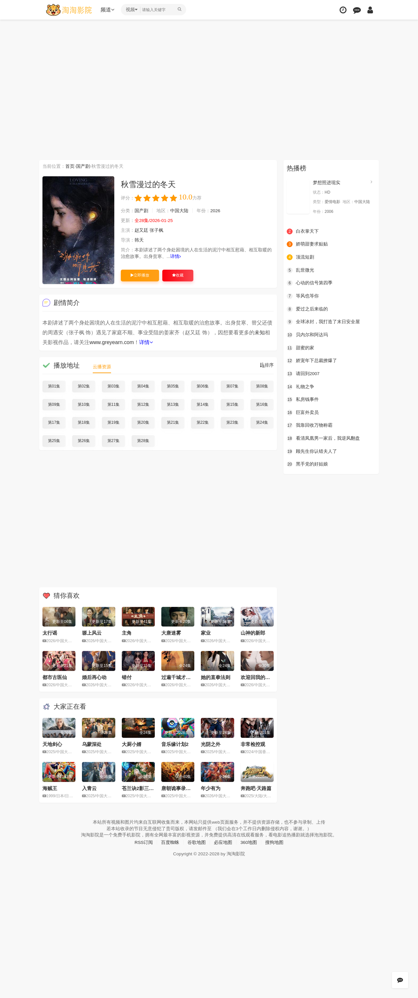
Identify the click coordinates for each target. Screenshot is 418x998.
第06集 (203, 386)
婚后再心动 (94, 677)
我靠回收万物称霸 (309, 425)
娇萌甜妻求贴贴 (307, 244)
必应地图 (223, 842)
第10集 (84, 404)
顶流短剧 (300, 257)
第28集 (143, 440)
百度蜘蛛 (170, 842)
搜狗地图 (274, 842)
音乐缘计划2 (174, 744)
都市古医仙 (54, 677)
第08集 (262, 386)
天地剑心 (52, 744)
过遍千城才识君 (178, 677)
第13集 (173, 404)
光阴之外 (210, 744)
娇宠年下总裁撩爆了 (312, 360)
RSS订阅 (143, 842)
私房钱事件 (303, 399)
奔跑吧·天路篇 (256, 788)
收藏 (178, 275)
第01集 (54, 386)
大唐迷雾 (171, 633)
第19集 (113, 422)
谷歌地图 (196, 842)
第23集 (232, 422)
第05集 (173, 386)
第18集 (84, 422)
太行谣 (49, 633)
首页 (69, 166)
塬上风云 (92, 633)
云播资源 (102, 366)
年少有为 (210, 788)
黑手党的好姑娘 (307, 464)
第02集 (84, 386)
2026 (215, 211)
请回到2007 (303, 373)
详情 (175, 256)
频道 (108, 9)
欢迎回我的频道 (258, 677)
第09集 (54, 404)
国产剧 (83, 166)
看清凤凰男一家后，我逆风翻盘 (323, 438)
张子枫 (156, 230)
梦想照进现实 (326, 182)
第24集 (262, 422)
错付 (127, 677)
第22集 (203, 422)
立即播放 (140, 275)
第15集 (232, 404)
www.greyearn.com (111, 342)
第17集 (54, 422)
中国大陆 (179, 211)
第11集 (113, 404)
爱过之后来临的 (307, 309)
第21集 (173, 422)
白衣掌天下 (303, 231)
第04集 (143, 386)
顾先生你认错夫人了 (312, 451)
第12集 (143, 404)
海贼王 (49, 788)
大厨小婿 (131, 744)
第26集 (84, 440)
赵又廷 (141, 230)
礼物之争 (300, 386)
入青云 (89, 788)
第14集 (203, 404)
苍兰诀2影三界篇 (140, 788)
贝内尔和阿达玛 (307, 335)
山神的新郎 (253, 633)
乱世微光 (300, 270)
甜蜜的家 (300, 348)
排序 (267, 365)
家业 (206, 633)
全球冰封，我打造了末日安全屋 (323, 322)
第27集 (113, 440)
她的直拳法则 (215, 677)
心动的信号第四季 (309, 283)
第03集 (113, 386)
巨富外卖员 (303, 412)
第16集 (262, 404)
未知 (259, 332)
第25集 (54, 440)
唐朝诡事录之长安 (181, 788)
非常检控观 (253, 744)
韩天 (139, 240)
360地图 (248, 842)
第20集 (143, 422)
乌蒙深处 (92, 744)
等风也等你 (303, 296)
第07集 (232, 386)
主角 (127, 633)
